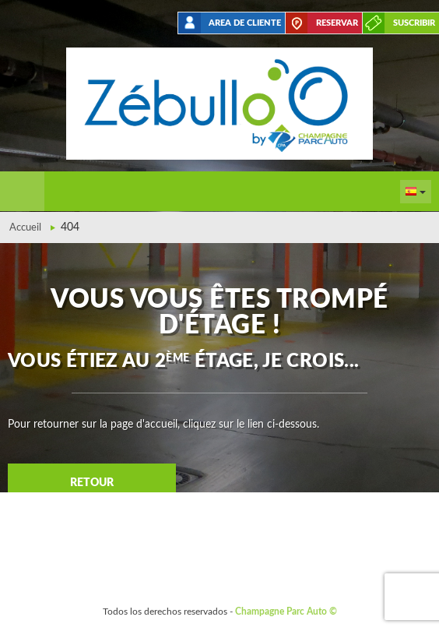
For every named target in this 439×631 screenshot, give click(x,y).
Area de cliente (245, 23)
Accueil (25, 228)
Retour (92, 483)
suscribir (414, 23)
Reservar (337, 23)
